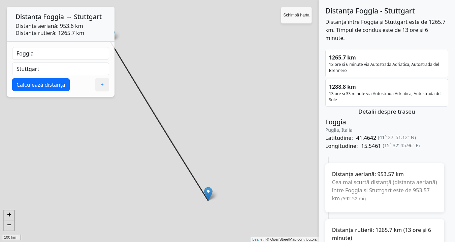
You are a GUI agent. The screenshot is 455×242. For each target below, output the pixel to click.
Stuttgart (88, 16)
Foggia (53, 16)
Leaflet (257, 239)
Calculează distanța (41, 84)
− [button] (9, 225)
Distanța (28, 16)
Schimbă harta (296, 15)
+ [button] (9, 215)
